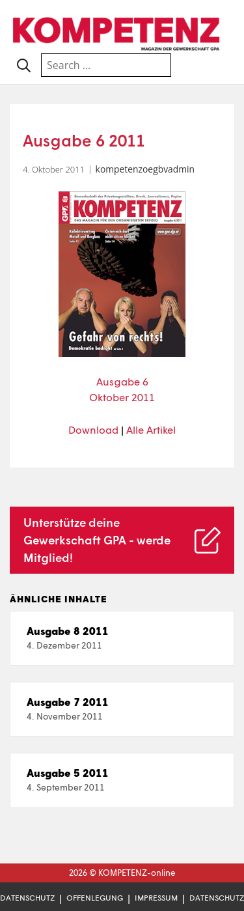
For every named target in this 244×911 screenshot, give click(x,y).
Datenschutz (27, 898)
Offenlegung (94, 898)
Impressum (156, 898)
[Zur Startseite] (117, 32)
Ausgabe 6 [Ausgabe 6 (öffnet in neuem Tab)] (122, 381)
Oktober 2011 (122, 397)
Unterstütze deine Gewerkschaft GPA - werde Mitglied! (96, 540)
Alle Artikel (151, 429)
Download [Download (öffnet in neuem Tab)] (93, 429)
